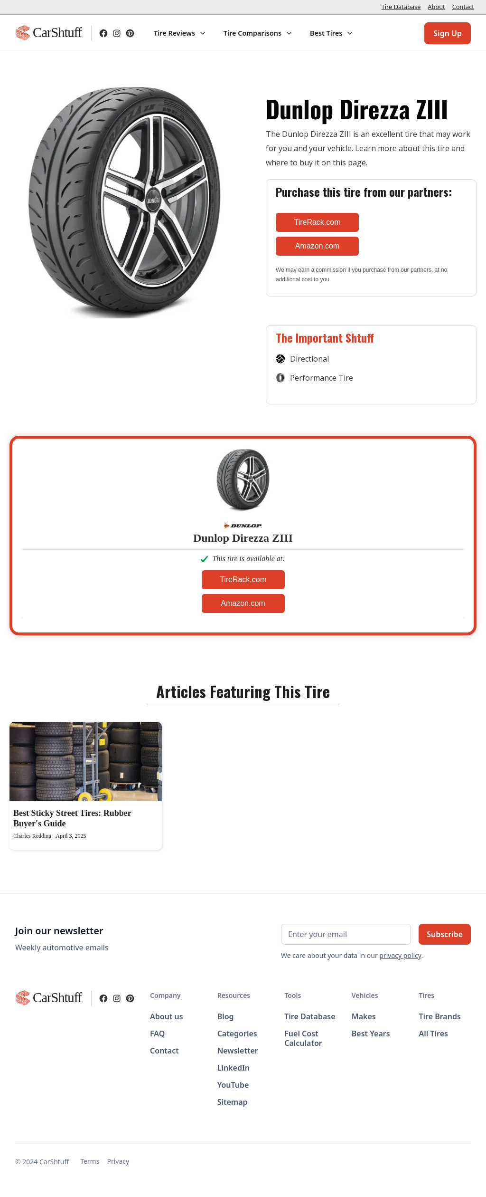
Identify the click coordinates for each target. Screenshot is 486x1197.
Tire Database (401, 6)
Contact (463, 6)
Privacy (118, 1161)
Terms (89, 1161)
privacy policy (400, 955)
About (436, 6)
